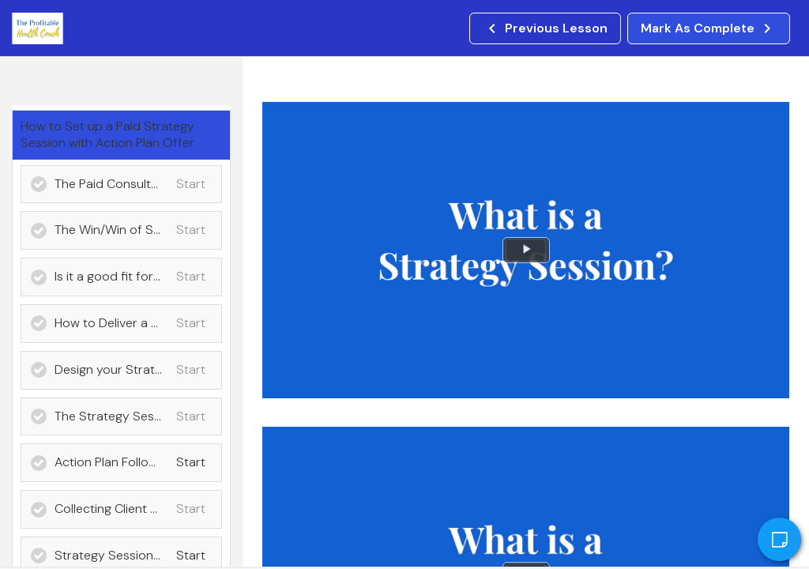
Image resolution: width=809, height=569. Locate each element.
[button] (545, 28)
